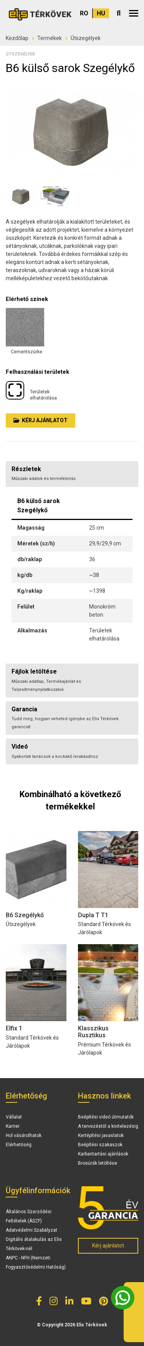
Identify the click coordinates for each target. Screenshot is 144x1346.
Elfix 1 (14, 1028)
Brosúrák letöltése (97, 1163)
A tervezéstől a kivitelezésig (108, 1126)
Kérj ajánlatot (40, 420)
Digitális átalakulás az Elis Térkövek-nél (34, 1244)
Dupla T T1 (93, 915)
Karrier (13, 1126)
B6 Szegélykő (25, 915)
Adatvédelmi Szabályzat (31, 1230)
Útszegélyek (86, 38)
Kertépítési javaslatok (101, 1135)
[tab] (72, 680)
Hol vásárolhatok (23, 1135)
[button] (133, 13)
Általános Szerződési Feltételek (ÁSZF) (28, 1216)
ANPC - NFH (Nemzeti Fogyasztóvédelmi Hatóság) (36, 1262)
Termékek (49, 38)
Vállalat (14, 1117)
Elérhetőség (18, 1144)
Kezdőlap (17, 38)
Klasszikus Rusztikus (93, 1032)
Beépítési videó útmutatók (106, 1117)
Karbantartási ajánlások (103, 1154)
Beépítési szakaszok (100, 1144)
